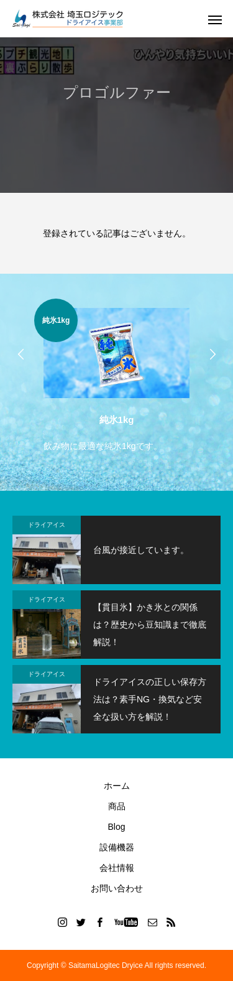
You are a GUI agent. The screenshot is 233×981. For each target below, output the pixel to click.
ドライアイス (46, 524)
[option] (116, 377)
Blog (116, 827)
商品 (117, 806)
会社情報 (116, 868)
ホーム (117, 786)
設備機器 (116, 847)
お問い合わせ (117, 888)
